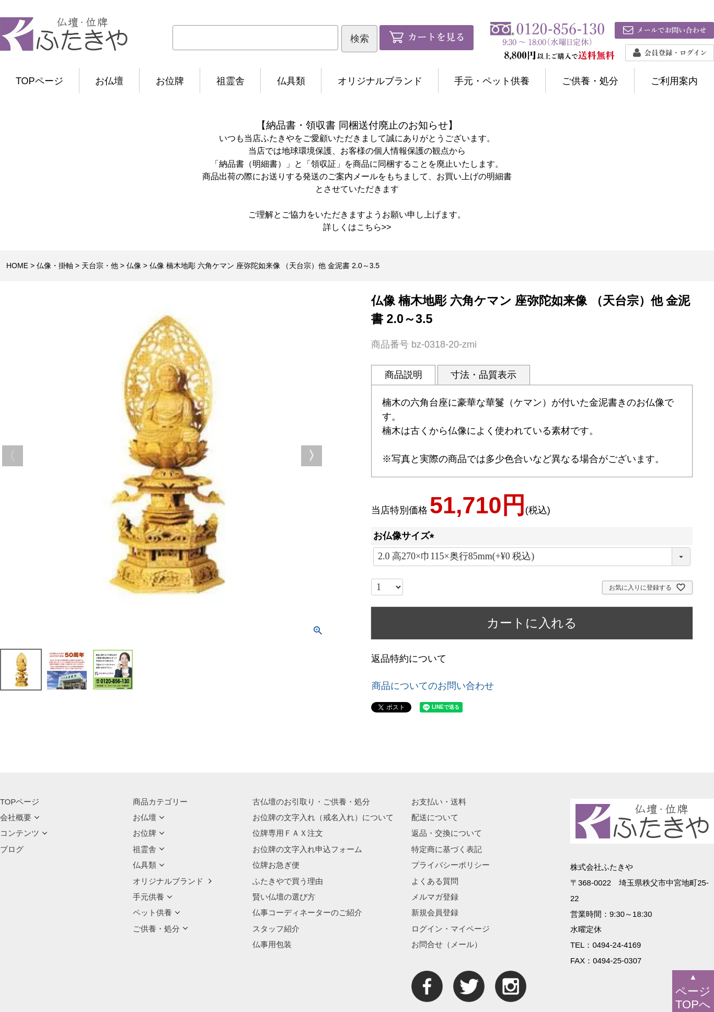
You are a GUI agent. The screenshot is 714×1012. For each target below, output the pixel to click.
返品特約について (408, 658)
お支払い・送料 (438, 801)
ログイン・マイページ (450, 928)
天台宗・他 (100, 265)
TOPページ (39, 81)
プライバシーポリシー (450, 864)
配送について (434, 817)
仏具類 (291, 81)
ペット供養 (156, 912)
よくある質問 (434, 881)
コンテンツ (24, 833)
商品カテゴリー (160, 801)
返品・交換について (446, 833)
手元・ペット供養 (491, 81)
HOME (17, 265)
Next (311, 455)
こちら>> (373, 227)
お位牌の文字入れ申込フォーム (307, 849)
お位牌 (170, 81)
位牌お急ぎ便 (276, 864)
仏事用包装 (272, 944)
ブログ (12, 849)
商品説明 (403, 375)
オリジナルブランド (380, 81)
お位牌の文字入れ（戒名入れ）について (323, 817)
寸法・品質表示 (483, 375)
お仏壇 (109, 81)
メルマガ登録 (434, 896)
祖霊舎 (230, 81)
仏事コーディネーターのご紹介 (307, 912)
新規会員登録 (434, 912)
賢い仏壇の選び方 (283, 896)
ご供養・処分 (590, 81)
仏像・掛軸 (55, 265)
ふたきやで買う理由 (287, 881)
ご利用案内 (674, 81)
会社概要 (20, 817)
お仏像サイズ (406, 536)
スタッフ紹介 (276, 928)
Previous (12, 455)
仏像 (133, 265)
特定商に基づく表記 (446, 849)
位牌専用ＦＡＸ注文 (287, 833)
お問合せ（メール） (446, 944)
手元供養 (152, 896)
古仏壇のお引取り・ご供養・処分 (311, 801)
